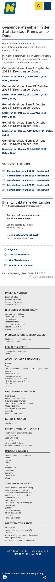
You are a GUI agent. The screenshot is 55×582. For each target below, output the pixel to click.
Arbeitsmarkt (10, 527)
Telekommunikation (12, 341)
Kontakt (36, 554)
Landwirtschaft (11, 440)
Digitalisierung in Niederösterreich (18, 339)
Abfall (7, 458)
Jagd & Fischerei (11, 438)
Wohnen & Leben (11, 304)
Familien (8, 363)
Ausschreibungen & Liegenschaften (19, 530)
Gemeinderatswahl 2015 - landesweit (25, 175)
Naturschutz (10, 470)
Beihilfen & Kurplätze (13, 413)
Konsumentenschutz (13, 376)
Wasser (8, 478)
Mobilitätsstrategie (12, 510)
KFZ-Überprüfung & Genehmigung (18, 503)
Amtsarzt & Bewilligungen (15, 398)
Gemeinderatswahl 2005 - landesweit (25, 185)
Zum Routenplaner (18, 254)
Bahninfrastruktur (12, 498)
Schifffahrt (9, 515)
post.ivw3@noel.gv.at (26, 234)
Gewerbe (8, 532)
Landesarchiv (10, 319)
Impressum (21, 554)
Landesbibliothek (12, 322)
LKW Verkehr (10, 505)
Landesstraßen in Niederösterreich (18, 493)
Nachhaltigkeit (10, 468)
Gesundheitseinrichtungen (15, 401)
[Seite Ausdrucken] (4, 578)
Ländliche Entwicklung (14, 443)
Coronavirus (10, 396)
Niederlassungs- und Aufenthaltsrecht (20, 381)
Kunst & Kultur (11, 423)
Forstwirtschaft (11, 435)
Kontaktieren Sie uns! (21, 265)
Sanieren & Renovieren (14, 302)
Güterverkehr (10, 500)
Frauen (8, 366)
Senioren (8, 384)
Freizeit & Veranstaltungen (15, 351)
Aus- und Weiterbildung (14, 314)
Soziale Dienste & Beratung (15, 408)
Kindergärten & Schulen (14, 317)
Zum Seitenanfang (41, 276)
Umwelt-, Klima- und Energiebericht (19, 455)
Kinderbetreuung (12, 373)
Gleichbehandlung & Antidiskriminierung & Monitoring (26, 368)
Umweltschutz (10, 475)
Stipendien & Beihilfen (13, 327)
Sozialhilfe (9, 411)
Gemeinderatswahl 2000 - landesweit (25, 189)
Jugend (8, 371)
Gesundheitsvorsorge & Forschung (19, 403)
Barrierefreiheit (18, 550)
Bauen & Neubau (11, 297)
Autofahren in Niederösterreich (17, 495)
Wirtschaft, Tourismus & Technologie (19, 540)
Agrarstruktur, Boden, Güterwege (18, 433)
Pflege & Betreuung (12, 406)
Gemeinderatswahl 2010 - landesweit (25, 180)
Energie (8, 460)
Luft (6, 465)
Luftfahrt (8, 508)
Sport (7, 354)
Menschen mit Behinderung (16, 379)
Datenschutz (40, 550)
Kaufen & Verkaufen (13, 299)
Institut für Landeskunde (14, 324)
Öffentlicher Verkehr (13, 513)
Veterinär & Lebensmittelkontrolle (18, 445)
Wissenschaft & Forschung (15, 329)
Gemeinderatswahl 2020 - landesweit (25, 171)
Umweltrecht (10, 473)
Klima (7, 463)
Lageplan (13, 249)
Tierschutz (9, 386)
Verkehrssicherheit (12, 518)
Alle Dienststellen (18, 260)
